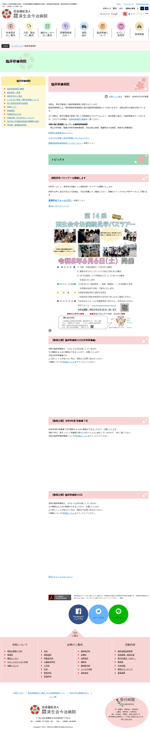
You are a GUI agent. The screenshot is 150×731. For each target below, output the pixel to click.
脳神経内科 (85, 666)
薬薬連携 (121, 673)
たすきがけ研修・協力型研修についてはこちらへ (69, 138)
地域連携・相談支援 (126, 655)
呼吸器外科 (48, 658)
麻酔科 (83, 662)
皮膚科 (83, 655)
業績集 (120, 662)
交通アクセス (18, 693)
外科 (46, 669)
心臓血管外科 (49, 662)
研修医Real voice (14, 114)
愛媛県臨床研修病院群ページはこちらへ (65, 143)
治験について (13, 666)
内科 (46, 651)
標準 (121, 8)
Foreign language (142, 4)
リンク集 (53, 697)
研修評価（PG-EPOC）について (20, 118)
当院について (20, 644)
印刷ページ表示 (115, 96)
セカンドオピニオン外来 (17, 662)
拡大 (115, 8)
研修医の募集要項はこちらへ (60, 133)
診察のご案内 (75, 644)
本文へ (119, 4)
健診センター (13, 658)
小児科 (47, 666)
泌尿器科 (84, 658)
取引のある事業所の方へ (79, 693)
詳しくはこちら (126, 719)
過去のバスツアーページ (58, 206)
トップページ (16, 46)
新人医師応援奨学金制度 (17, 103)
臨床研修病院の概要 (77, 119)
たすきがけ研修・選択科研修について (23, 100)
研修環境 (11, 111)
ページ (140, 13)
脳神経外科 (85, 651)
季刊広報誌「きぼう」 (127, 658)
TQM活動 (121, 666)
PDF (147, 13)
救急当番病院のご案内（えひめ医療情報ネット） (47, 693)
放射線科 (84, 673)
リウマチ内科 (86, 669)
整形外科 (47, 673)
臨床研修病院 (23, 81)
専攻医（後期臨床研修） (17, 125)
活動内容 (130, 644)
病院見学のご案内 (14, 96)
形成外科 (47, 676)
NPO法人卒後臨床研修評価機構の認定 (23, 121)
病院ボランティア (125, 669)
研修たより (12, 107)
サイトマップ (128, 4)
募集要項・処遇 (13, 92)
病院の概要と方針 (14, 651)
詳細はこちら (69, 362)
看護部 (10, 655)
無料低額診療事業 (125, 651)
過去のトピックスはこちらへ (60, 577)
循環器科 (47, 655)
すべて (133, 13)
